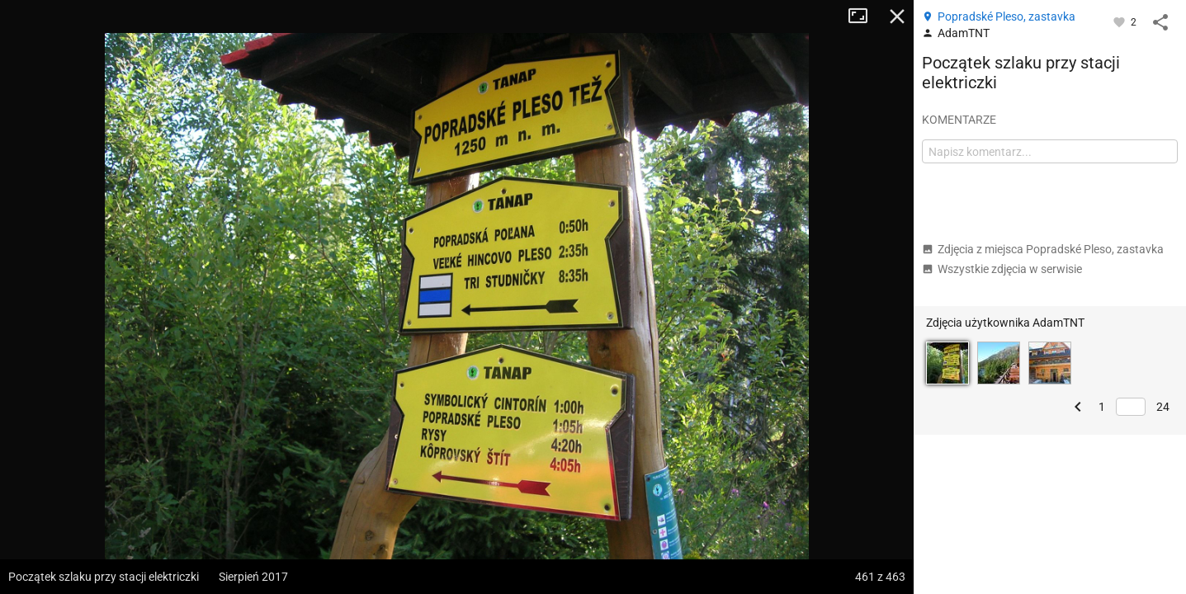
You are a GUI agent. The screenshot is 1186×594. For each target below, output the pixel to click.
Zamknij (897, 16)
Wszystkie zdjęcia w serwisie (1002, 269)
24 (1162, 406)
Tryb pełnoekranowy (864, 16)
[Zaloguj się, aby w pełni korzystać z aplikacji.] (1120, 21)
